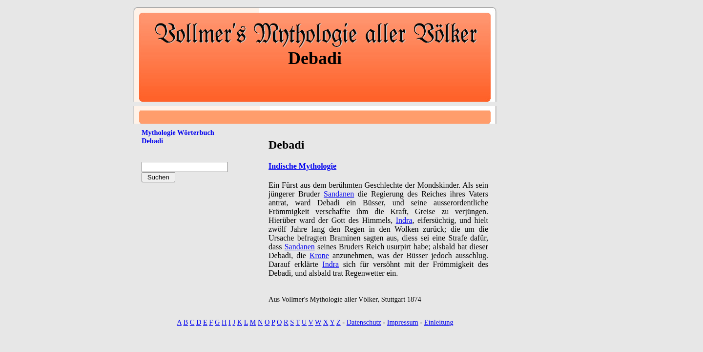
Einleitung (439, 322)
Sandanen (339, 194)
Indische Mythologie (302, 166)
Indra (404, 220)
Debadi (152, 141)
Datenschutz (364, 322)
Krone (319, 255)
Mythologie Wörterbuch (178, 132)
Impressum (402, 322)
